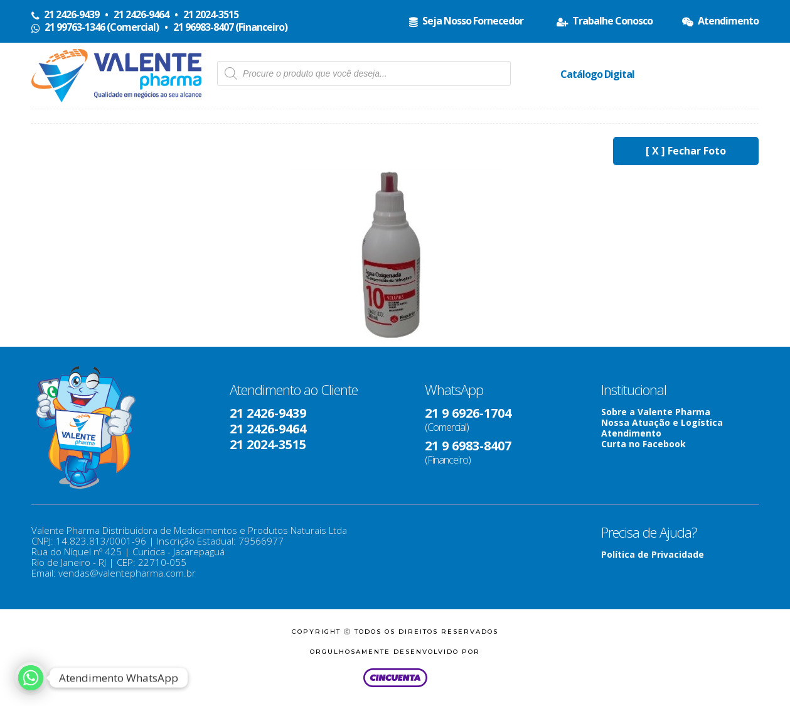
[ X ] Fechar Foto (686, 151)
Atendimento (631, 433)
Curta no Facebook (643, 444)
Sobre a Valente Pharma (655, 412)
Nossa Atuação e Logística (662, 422)
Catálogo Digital (597, 74)
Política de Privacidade (652, 554)
